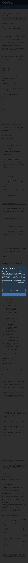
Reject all (14, 287)
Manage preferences (14, 290)
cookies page (21, 282)
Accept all (14, 294)
